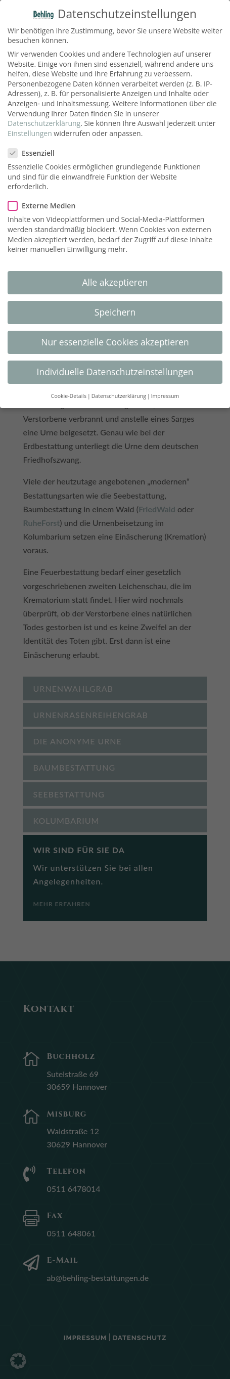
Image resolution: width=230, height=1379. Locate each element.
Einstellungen (30, 126)
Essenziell (35, 146)
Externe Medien (46, 199)
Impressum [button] (165, 388)
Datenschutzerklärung (44, 116)
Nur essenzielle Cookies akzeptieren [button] (115, 335)
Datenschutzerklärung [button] (118, 388)
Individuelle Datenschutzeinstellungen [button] (115, 365)
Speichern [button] (115, 305)
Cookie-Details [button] (68, 388)
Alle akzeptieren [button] (115, 276)
